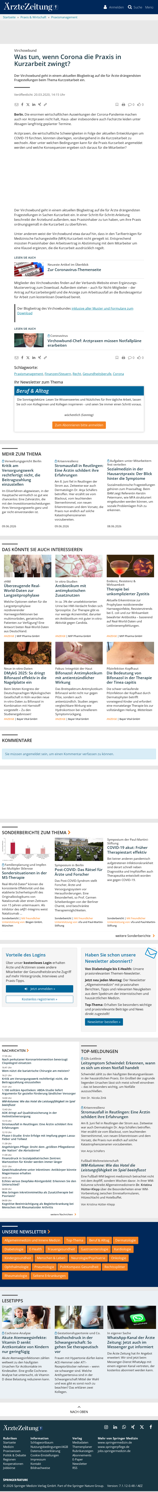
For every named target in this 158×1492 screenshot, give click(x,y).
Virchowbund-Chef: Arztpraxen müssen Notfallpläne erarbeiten (94, 344)
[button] (149, 7)
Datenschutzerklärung (45, 1452)
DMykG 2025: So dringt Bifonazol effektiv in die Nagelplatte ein (25, 678)
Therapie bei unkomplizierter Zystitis (128, 592)
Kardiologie (122, 1250)
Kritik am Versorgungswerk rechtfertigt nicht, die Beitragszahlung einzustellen (21, 476)
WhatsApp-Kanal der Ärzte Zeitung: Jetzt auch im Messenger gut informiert (131, 1343)
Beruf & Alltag (99, 1241)
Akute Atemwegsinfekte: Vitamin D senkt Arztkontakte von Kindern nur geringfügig (25, 1345)
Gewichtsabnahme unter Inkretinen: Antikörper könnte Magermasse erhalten (39, 1172)
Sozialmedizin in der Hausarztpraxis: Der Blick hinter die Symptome (129, 474)
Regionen (9, 1460)
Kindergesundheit (18, 1259)
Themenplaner (82, 1447)
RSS (74, 1469)
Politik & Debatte (14, 1456)
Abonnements (81, 1456)
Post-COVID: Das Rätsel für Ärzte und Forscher (79, 873)
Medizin (8, 1447)
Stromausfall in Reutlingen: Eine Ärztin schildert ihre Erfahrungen (79, 471)
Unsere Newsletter (24, 1232)
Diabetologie (14, 1250)
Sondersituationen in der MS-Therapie (24, 876)
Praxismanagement (28, 374)
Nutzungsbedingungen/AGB (49, 1447)
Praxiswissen (12, 1452)
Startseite (9, 1443)
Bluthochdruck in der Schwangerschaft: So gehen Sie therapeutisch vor (76, 1345)
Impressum (38, 1460)
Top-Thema (74, 1241)
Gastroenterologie (94, 1250)
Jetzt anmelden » (39, 989)
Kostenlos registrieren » (39, 1000)
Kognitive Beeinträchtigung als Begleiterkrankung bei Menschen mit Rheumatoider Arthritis (38, 1206)
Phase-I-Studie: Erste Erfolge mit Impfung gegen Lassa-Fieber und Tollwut (39, 1138)
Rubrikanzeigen (82, 1452)
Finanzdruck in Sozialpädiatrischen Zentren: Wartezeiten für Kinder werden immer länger (32, 1160)
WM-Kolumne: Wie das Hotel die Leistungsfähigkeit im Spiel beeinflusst (38, 1104)
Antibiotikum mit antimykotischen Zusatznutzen (70, 591)
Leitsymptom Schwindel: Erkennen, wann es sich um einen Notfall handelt (118, 1066)
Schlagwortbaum (41, 1443)
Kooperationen (13, 1464)
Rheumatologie (16, 1276)
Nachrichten (14, 1051)
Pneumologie (44, 1267)
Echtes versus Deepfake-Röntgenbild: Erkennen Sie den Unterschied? (39, 1183)
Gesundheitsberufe (97, 374)
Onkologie (118, 1259)
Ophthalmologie (17, 1267)
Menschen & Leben (51, 1259)
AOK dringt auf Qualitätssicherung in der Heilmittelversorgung (29, 1115)
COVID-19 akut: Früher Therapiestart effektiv (127, 851)
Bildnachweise (40, 1469)
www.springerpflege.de (113, 1447)
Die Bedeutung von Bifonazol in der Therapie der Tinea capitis (129, 678)
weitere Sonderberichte (135, 936)
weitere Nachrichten (64, 1215)
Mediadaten (80, 1443)
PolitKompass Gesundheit (79, 1267)
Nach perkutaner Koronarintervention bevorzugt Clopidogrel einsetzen (35, 1062)
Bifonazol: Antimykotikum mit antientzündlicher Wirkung (78, 678)
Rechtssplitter (114, 1267)
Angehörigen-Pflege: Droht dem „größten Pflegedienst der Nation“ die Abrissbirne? (38, 1149)
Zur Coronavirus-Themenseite (74, 270)
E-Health (35, 1250)
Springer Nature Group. (88, 1486)
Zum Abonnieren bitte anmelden (79, 425)
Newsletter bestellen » (104, 1022)
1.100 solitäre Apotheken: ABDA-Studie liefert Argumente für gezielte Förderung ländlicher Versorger (39, 1092)
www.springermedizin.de (115, 1443)
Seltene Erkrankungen (49, 1276)
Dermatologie (125, 1241)
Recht (77, 374)
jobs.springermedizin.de (114, 1452)
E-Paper (77, 1460)
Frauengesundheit (61, 1250)
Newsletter (79, 1464)
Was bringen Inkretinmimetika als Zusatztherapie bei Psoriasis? (37, 1195)
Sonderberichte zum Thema (34, 833)
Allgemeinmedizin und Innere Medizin (32, 1241)
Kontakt (35, 1464)
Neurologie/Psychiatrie (88, 1259)
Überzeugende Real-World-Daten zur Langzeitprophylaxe (22, 591)
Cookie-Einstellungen (44, 1456)
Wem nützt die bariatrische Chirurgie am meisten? (35, 1071)
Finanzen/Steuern (58, 374)
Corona (118, 374)
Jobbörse (9, 1469)
